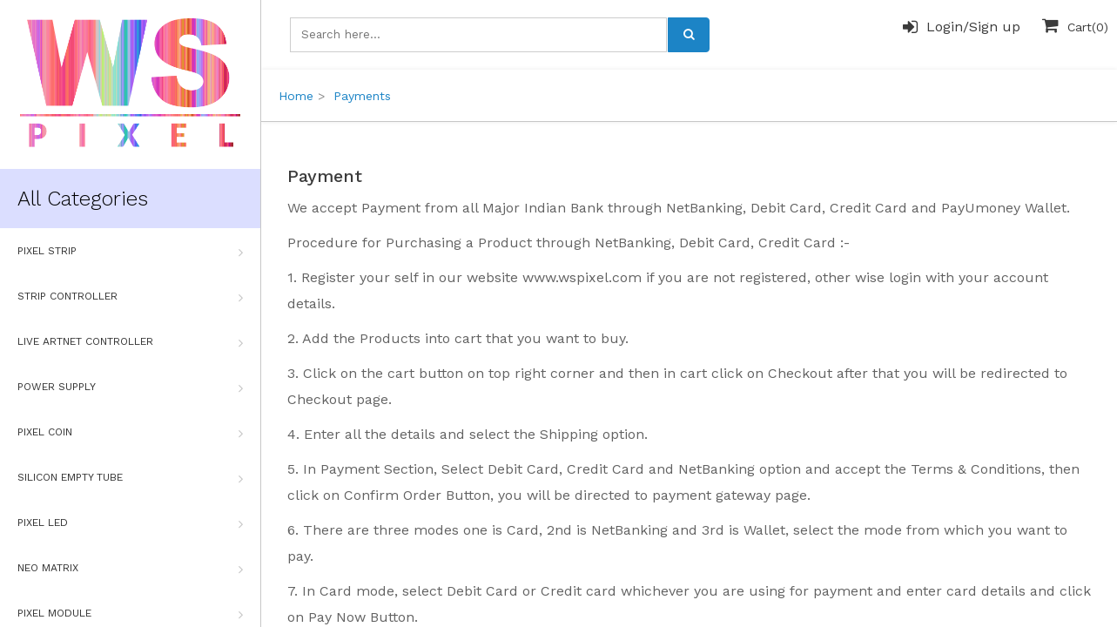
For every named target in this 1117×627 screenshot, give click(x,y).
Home (296, 96)
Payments (362, 96)
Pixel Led (130, 523)
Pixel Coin (130, 433)
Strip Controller (130, 297)
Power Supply (130, 387)
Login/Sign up (961, 27)
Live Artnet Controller (130, 342)
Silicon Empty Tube (130, 478)
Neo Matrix (130, 569)
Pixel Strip (130, 252)
